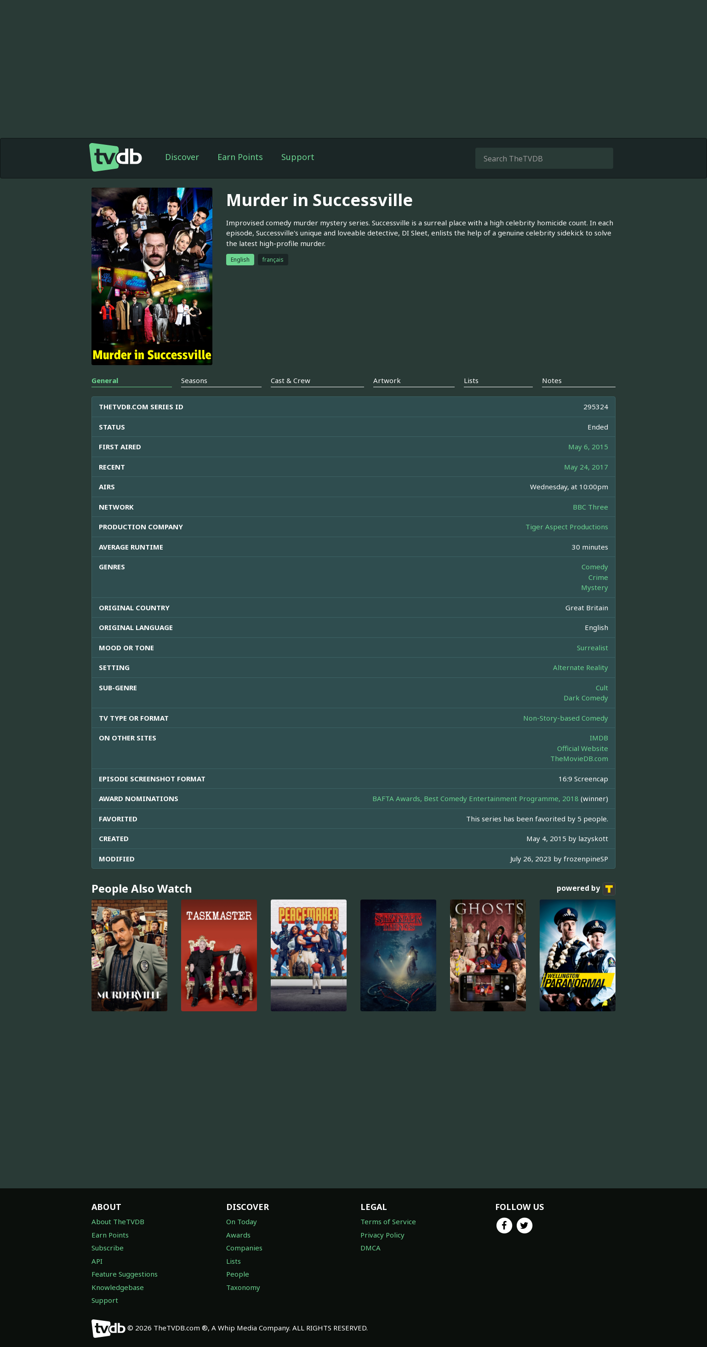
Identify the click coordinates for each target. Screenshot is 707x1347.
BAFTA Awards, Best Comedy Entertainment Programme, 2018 (475, 798)
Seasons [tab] (194, 380)
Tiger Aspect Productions (566, 526)
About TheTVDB (117, 1221)
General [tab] (104, 380)
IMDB (599, 737)
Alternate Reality (580, 667)
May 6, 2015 (588, 446)
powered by (586, 889)
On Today (241, 1221)
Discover (182, 156)
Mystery (594, 587)
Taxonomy (243, 1287)
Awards (238, 1234)
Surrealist (592, 647)
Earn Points (240, 156)
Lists (233, 1261)
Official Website (582, 748)
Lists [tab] (471, 380)
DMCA (370, 1247)
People (237, 1273)
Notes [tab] (552, 380)
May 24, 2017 (586, 466)
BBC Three (590, 506)
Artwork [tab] (387, 380)
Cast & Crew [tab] (290, 380)
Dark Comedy (586, 697)
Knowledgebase (117, 1287)
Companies (244, 1247)
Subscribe (107, 1247)
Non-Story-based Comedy (565, 717)
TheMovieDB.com (579, 758)
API (97, 1261)
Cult (602, 687)
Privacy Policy (382, 1234)
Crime (598, 577)
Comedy (595, 566)
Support (297, 156)
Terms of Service (388, 1221)
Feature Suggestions (124, 1273)
